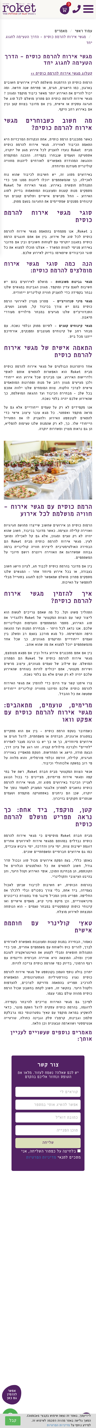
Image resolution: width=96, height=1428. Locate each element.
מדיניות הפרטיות (41, 1157)
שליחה (48, 1143)
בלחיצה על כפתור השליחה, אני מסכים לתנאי (51, 1154)
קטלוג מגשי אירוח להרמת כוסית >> (61, 73)
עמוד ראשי (83, 31)
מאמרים (61, 31)
